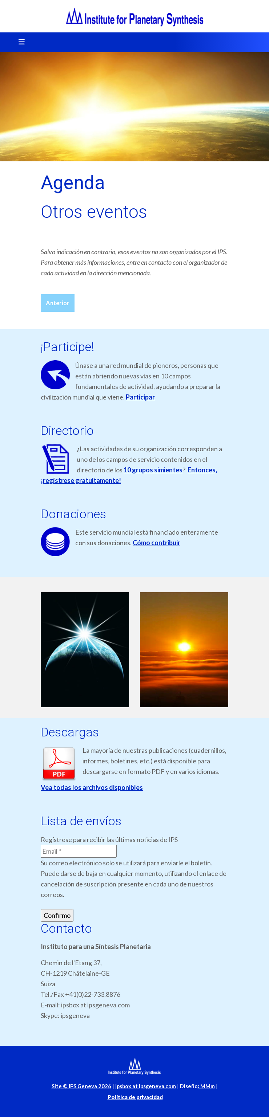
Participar (140, 397)
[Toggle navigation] (19, 42)
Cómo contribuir (156, 543)
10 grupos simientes (153, 470)
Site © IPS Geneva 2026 (81, 1086)
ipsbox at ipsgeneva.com (145, 1086)
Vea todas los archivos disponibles (92, 787)
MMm (206, 1086)
